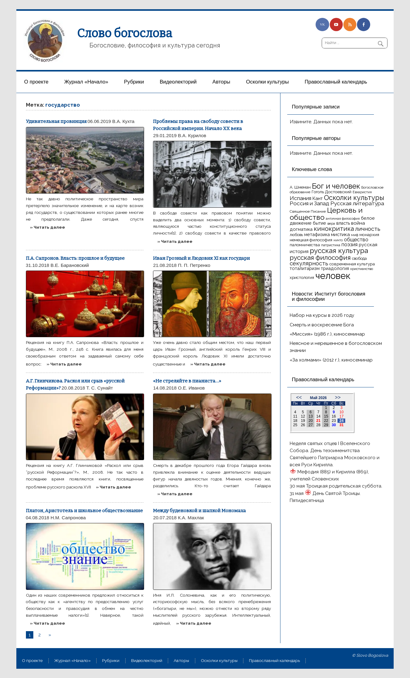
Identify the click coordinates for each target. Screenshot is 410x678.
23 (334, 421)
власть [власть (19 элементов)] (343, 223)
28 (318, 425)
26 (303, 425)
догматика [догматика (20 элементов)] (301, 229)
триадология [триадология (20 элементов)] (335, 268)
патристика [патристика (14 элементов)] (330, 245)
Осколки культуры (267, 82)
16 (334, 416)
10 (341, 412)
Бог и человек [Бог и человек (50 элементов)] (336, 186)
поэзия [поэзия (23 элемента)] (350, 244)
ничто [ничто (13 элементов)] (338, 240)
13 (311, 416)
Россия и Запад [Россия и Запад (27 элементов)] (309, 203)
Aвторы (221, 82)
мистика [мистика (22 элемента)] (340, 234)
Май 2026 (318, 398)
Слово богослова (124, 33)
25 (295, 425)
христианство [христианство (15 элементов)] (361, 269)
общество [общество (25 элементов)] (356, 239)
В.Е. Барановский (70, 265)
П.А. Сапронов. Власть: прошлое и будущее (75, 258)
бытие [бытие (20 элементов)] (319, 223)
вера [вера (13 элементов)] (331, 223)
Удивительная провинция (56, 121)
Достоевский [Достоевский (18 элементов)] (338, 191)
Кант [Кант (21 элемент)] (318, 198)
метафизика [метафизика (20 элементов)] (317, 234)
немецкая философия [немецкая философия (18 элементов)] (311, 239)
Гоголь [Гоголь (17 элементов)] (318, 192)
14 (318, 416)
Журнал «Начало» (86, 82)
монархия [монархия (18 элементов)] (369, 234)
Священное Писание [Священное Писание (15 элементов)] (308, 211)
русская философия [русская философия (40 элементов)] (320, 257)
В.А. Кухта (123, 121)
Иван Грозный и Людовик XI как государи (201, 258)
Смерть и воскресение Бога (322, 325)
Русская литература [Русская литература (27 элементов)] (357, 203)
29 (326, 425)
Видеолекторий (178, 82)
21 (318, 421)
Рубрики (134, 82)
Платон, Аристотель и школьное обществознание (84, 510)
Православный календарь (336, 82)
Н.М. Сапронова (68, 517)
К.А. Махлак (191, 517)
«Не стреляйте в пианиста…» (187, 381)
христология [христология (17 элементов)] (302, 277)
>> (338, 397)
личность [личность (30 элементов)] (367, 229)
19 (303, 421)
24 (341, 421)
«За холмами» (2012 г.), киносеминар (331, 360)
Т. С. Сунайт (99, 387)
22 (326, 421)
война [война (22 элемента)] (358, 223)
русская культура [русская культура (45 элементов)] (339, 251)
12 (303, 416)
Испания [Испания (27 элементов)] (300, 198)
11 (295, 416)
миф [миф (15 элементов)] (354, 235)
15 (326, 416)
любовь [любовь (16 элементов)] (296, 234)
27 (311, 425)
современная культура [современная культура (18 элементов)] (352, 263)
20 (311, 421)
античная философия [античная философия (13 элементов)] (343, 218)
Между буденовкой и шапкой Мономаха (199, 510)
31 (341, 425)
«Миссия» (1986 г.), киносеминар (327, 334)
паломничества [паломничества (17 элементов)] (305, 245)
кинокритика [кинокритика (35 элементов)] (334, 228)
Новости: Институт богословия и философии (328, 296)
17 (341, 416)
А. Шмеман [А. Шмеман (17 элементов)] (300, 187)
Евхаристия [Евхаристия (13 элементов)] (362, 192)
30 (334, 425)
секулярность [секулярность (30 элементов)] (309, 263)
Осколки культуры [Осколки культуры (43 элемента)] (354, 198)
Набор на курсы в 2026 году (322, 315)
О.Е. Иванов (191, 387)
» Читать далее (47, 227)
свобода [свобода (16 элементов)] (359, 258)
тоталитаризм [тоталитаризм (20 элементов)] (305, 268)
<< (299, 397)
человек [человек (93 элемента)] (332, 275)
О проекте (36, 82)
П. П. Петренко (194, 265)
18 (295, 421)
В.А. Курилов (192, 135)
